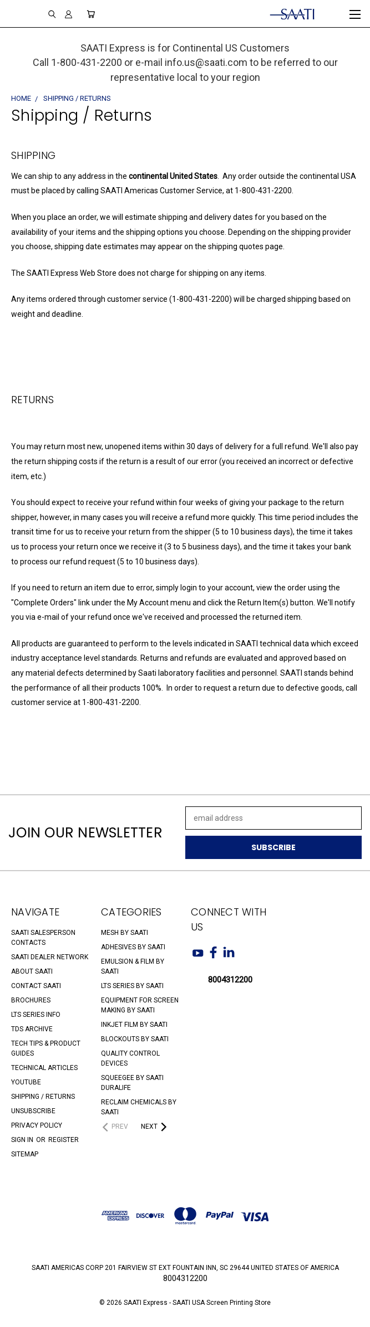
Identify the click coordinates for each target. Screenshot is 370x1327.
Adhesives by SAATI (133, 947)
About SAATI (32, 971)
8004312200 (230, 980)
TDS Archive (32, 1029)
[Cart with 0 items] (91, 14)
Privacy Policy (36, 1125)
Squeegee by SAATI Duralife (132, 1083)
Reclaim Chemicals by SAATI (138, 1107)
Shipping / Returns (43, 1096)
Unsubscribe (33, 1111)
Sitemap (24, 1154)
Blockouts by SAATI (135, 1039)
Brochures (30, 1000)
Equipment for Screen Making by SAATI (140, 1005)
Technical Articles (44, 1068)
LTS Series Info (35, 1015)
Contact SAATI (36, 986)
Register (63, 1140)
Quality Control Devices (130, 1058)
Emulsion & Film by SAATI (132, 966)
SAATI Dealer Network (49, 957)
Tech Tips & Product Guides (45, 1048)
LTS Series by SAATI (132, 986)
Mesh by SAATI (124, 933)
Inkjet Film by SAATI (134, 1024)
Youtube (26, 1082)
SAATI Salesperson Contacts (43, 938)
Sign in (23, 1140)
